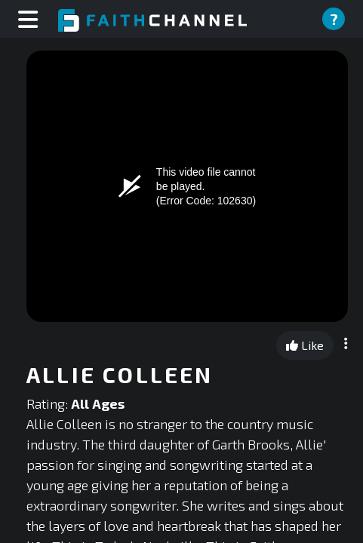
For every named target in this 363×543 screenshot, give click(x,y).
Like (305, 345)
